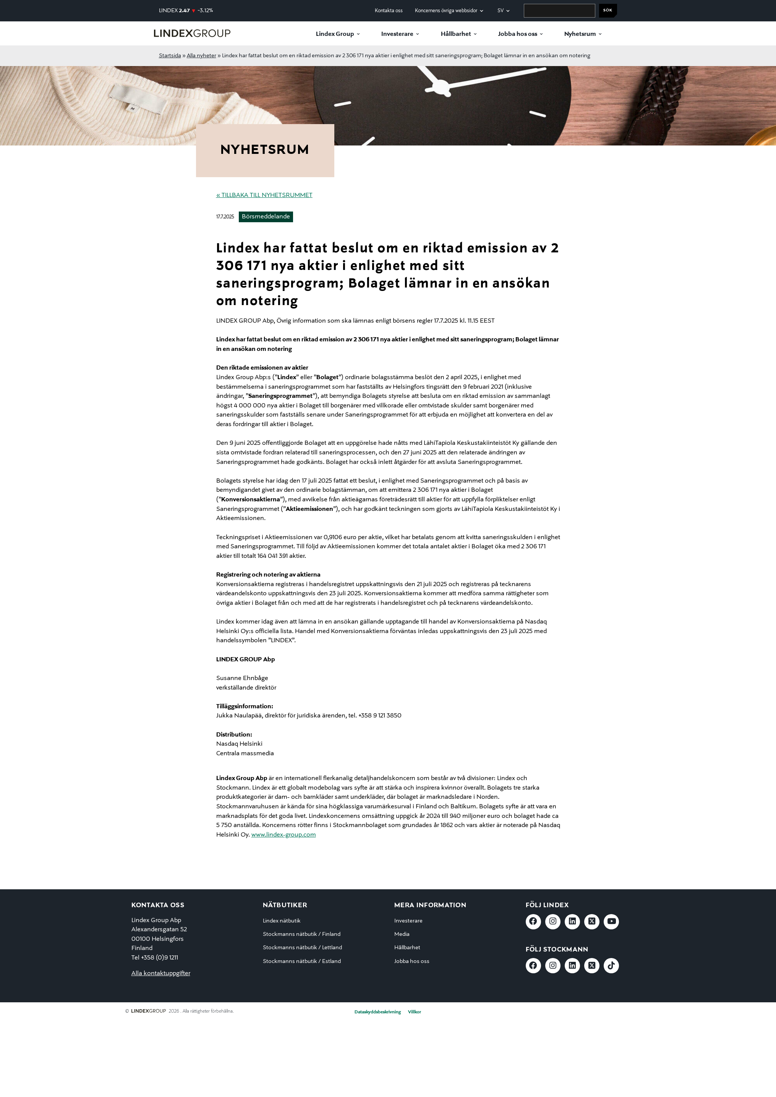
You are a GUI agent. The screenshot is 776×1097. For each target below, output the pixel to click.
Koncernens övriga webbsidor (446, 11)
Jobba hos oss (517, 34)
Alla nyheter (201, 56)
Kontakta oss (389, 11)
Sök (607, 10)
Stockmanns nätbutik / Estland (302, 961)
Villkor (414, 1012)
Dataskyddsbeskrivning (378, 1012)
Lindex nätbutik (282, 921)
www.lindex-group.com (283, 835)
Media (402, 934)
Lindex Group (335, 34)
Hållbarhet (456, 34)
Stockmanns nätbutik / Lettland (302, 948)
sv (500, 11)
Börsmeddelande (266, 216)
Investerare (397, 34)
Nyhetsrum (580, 34)
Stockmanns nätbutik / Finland (301, 934)
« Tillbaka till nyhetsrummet (264, 195)
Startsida (170, 56)
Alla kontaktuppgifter (160, 973)
